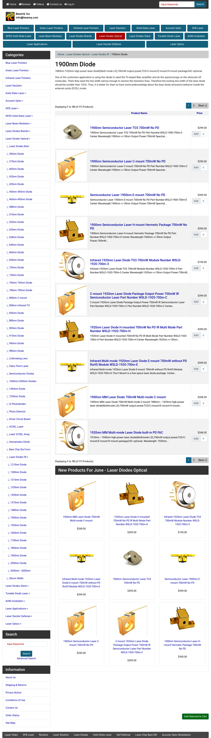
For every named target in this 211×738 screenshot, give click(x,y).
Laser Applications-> (17, 608)
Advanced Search (26, 658)
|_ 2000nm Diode (16, 563)
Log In (69, 4)
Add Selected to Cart (195, 716)
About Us (11, 677)
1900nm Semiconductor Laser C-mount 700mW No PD (127, 161)
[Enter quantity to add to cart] (204, 134)
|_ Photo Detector (16, 411)
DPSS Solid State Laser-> (19, 115)
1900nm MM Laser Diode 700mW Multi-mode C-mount (128, 397)
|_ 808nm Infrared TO (18, 305)
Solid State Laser (145, 28)
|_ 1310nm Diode (16, 479)
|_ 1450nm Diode (16, 494)
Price (199, 113)
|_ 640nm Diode (15, 244)
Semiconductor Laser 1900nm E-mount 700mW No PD (127, 195)
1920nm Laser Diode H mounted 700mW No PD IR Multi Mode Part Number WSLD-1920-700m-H (132, 520)
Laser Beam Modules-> (18, 123)
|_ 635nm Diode (15, 229)
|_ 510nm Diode (15, 214)
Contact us (54, 4)
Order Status (12, 715)
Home (11, 4)
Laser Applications (37, 44)
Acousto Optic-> (14, 100)
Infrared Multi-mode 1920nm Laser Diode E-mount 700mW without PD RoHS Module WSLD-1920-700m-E (81, 583)
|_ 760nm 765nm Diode (19, 282)
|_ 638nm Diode (15, 237)
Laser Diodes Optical (110, 36)
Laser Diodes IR (100, 54)
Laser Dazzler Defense (109, 44)
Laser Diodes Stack (140, 36)
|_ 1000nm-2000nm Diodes (21, 381)
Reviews (25, 4)
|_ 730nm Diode (15, 275)
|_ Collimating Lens (17, 358)
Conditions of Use (15, 700)
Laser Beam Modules (50, 36)
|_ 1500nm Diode (16, 517)
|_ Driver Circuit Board (18, 419)
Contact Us (12, 707)
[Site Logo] (105, 16)
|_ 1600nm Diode (16, 532)
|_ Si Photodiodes (16, 403)
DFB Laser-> (12, 108)
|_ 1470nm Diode (16, 502)
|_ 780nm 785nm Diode (19, 290)
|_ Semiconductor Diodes (20, 373)
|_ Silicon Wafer (15, 578)
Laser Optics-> (13, 623)
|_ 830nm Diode (15, 313)
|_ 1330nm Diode (16, 487)
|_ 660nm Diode (15, 252)
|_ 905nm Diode (15, 328)
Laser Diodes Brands (80, 36)
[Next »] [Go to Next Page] (202, 105)
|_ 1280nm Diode (16, 472)
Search (200, 4)
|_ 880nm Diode (15, 320)
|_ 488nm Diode (15, 206)
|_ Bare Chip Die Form (18, 449)
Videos (38, 4)
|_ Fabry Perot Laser (17, 366)
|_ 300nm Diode (15, 153)
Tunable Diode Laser (169, 36)
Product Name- (139, 113)
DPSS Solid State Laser (18, 36)
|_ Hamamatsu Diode (18, 441)
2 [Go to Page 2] (194, 105)
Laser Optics (177, 44)
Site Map (10, 722)
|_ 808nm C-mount (16, 297)
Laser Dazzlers (117, 28)
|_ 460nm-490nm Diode (19, 199)
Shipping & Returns (16, 685)
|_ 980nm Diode (15, 350)
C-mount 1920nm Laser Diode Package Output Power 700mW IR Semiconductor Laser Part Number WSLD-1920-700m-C (134, 295)
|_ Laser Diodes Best (17, 146)
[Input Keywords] (177, 4)
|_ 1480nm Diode (16, 510)
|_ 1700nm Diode (16, 540)
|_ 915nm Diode (15, 335)
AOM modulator (196, 36)
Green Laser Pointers (51, 28)
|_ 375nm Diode (15, 161)
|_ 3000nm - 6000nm (18, 570)
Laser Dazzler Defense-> (19, 616)
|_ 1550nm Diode (15, 396)
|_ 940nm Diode (15, 343)
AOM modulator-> (15, 601)
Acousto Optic (173, 28)
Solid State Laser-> (16, 93)
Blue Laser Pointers (18, 28)
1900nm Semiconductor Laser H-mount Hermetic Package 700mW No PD (182, 645)
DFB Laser (197, 28)
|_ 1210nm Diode (16, 464)
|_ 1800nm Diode (16, 548)
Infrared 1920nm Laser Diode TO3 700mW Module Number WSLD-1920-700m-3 (182, 520)
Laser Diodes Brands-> (18, 131)
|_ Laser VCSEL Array (18, 434)
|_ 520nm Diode (15, 222)
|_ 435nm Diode (15, 184)
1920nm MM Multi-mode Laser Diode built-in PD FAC (126, 432)
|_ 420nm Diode (15, 176)
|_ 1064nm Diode (15, 388)
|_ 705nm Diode (15, 267)
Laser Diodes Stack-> (17, 585)
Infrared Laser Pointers (86, 28)
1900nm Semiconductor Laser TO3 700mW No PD (124, 128)
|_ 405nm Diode (15, 169)
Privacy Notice (13, 692)
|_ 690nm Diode (15, 259)
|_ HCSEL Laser (15, 426)
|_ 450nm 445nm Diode (19, 191)
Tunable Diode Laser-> (18, 593)
